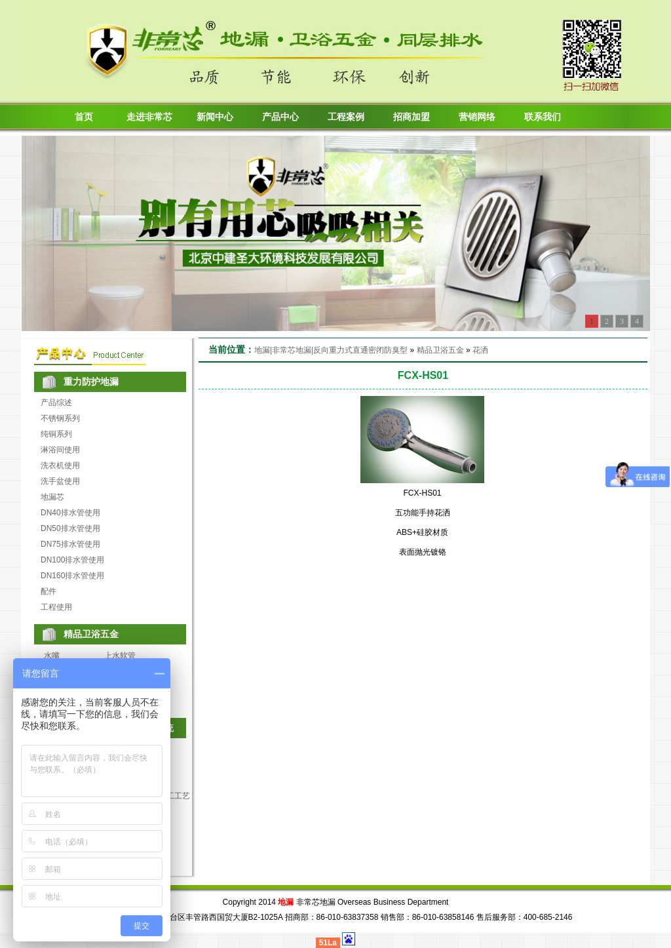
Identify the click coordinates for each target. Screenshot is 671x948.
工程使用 (56, 607)
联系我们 (542, 117)
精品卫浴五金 (440, 350)
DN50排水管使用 (70, 528)
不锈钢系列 (60, 418)
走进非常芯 (149, 117)
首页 (84, 117)
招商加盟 (411, 117)
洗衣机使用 (60, 465)
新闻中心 (215, 117)
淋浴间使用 (60, 449)
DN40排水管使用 (70, 512)
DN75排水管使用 (70, 544)
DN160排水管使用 (72, 575)
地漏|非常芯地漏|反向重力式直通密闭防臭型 (331, 350)
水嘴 (52, 655)
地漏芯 (52, 497)
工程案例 (346, 117)
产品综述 (56, 402)
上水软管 (120, 655)
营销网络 (477, 117)
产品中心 (280, 117)
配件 (48, 591)
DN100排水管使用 (72, 559)
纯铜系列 (56, 434)
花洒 (480, 350)
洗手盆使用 (60, 481)
